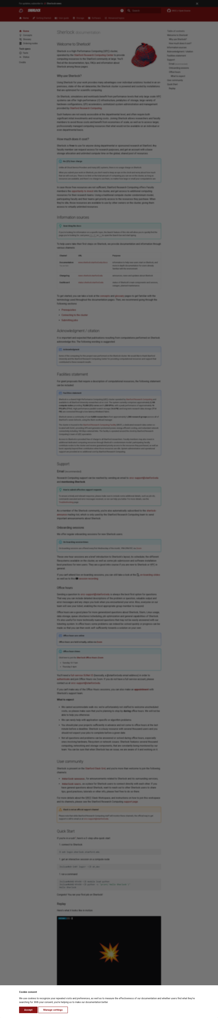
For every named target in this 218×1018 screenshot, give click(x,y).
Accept (28, 1009)
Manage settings (53, 1009)
